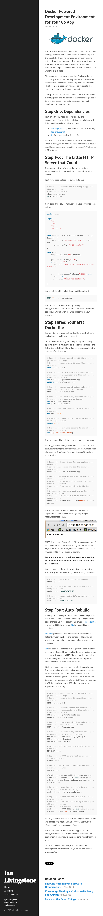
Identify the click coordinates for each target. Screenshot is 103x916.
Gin (72, 625)
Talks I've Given (11, 894)
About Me (8, 890)
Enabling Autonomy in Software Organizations (63, 885)
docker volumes (89, 621)
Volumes (49, 633)
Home (7, 887)
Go (51, 135)
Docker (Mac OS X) (58, 128)
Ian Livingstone (20, 876)
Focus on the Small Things (66, 899)
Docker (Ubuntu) (57, 131)
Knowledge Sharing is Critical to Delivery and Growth (69, 893)
